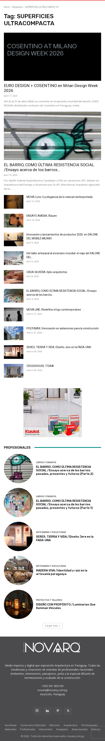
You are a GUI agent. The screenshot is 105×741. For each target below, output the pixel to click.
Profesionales (27, 729)
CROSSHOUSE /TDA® (40, 365)
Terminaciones (89, 725)
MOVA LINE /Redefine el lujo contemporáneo (53, 309)
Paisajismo (62, 729)
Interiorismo (46, 729)
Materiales (10, 729)
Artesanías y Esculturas (51, 532)
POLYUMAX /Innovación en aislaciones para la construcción (62, 328)
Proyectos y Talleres (49, 600)
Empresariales (80, 729)
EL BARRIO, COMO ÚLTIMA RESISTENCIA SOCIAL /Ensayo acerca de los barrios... (49, 167)
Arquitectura (70, 725)
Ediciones (54, 725)
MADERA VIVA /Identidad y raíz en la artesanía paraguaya (61, 572)
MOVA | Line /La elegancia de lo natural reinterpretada (59, 196)
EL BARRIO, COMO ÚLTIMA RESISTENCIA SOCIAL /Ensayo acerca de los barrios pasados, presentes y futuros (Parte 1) (64, 504)
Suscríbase (11, 725)
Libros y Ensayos (46, 462)
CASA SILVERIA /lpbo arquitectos (46, 272)
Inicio (7, 7)
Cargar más (52, 625)
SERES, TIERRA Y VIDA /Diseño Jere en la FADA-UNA (58, 347)
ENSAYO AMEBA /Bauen (41, 215)
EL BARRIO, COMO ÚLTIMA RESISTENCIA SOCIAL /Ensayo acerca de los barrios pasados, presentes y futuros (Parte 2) (64, 470)
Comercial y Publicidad (33, 725)
